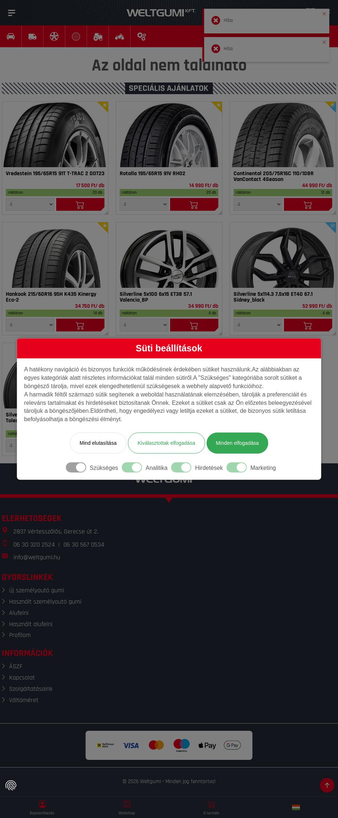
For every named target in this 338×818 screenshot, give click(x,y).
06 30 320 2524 (34, 544)
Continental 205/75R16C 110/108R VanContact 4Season (274, 176)
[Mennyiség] (30, 204)
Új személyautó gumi (36, 590)
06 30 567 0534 (83, 544)
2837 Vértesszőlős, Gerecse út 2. (55, 531)
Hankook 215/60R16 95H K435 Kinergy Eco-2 (51, 297)
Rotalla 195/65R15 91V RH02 (152, 174)
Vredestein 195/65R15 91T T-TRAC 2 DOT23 (55, 174)
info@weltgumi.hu (36, 557)
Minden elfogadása (237, 443)
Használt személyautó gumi (45, 601)
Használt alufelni (31, 624)
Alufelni (19, 613)
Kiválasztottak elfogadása (166, 443)
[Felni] (169, 255)
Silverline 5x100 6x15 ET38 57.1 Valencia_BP (156, 297)
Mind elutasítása (97, 443)
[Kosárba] (80, 204)
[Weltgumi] (161, 13)
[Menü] (12, 13)
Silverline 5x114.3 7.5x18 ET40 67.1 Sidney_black (273, 297)
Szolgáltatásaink (31, 689)
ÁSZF (15, 666)
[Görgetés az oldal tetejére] (327, 785)
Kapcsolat (22, 677)
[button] (324, 12)
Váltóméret (23, 700)
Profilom (20, 635)
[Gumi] (55, 134)
